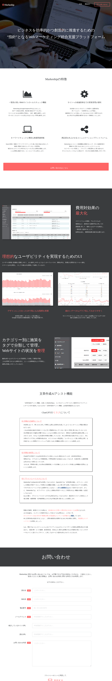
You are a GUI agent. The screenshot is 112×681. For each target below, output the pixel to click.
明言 (72, 512)
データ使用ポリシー (64, 484)
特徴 (80, 4)
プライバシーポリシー (51, 671)
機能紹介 (87, 4)
